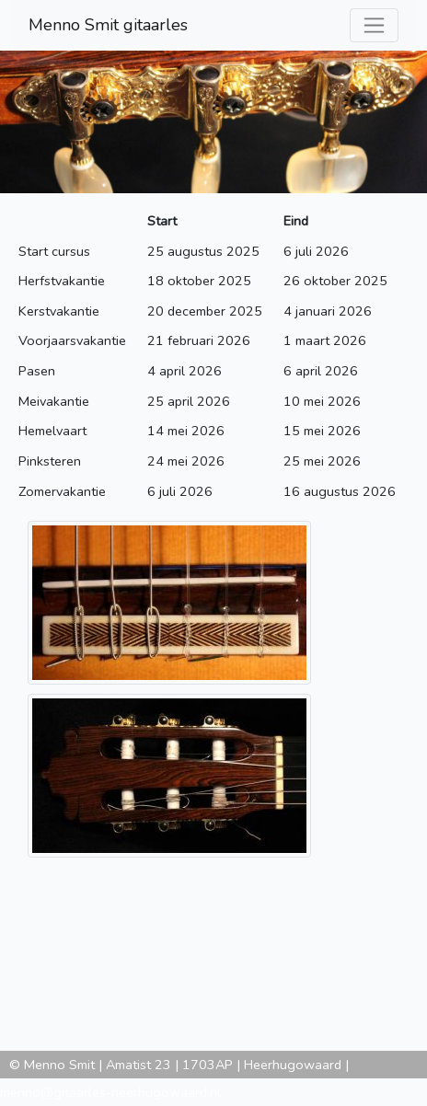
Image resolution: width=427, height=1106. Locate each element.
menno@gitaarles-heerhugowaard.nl (110, 1092)
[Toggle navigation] (374, 25)
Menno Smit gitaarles (108, 25)
